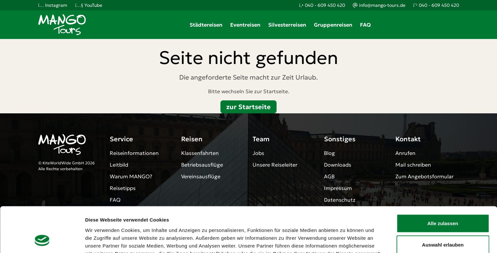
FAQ (365, 24)
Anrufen (405, 153)
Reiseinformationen (134, 153)
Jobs (258, 153)
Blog (329, 153)
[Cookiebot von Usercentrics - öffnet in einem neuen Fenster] (42, 240)
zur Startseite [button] (248, 107)
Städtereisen (206, 24)
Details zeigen (345, 240)
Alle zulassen (442, 181)
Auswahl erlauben (443, 203)
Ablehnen (443, 224)
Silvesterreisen (287, 24)
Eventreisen (245, 24)
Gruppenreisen (333, 24)
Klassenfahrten (200, 153)
